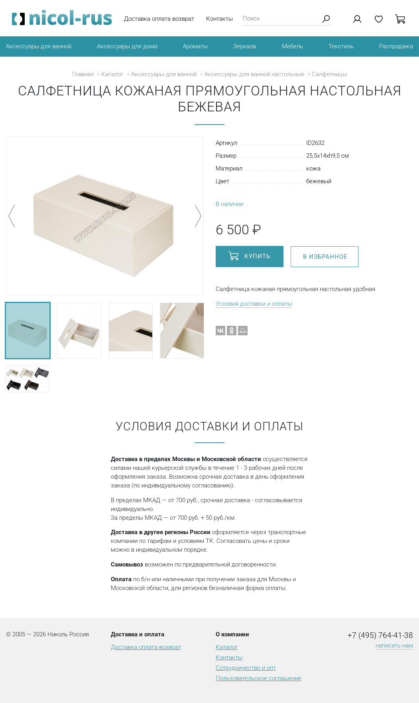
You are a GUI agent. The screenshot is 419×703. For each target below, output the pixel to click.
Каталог (112, 74)
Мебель (292, 46)
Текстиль (341, 46)
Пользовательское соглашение (258, 678)
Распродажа (396, 46)
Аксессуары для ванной (38, 46)
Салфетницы (329, 74)
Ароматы (195, 46)
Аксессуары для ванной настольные (254, 74)
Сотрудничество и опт (246, 667)
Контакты (219, 18)
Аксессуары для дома (127, 46)
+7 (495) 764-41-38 (380, 635)
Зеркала (244, 46)
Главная (83, 74)
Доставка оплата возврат (159, 18)
